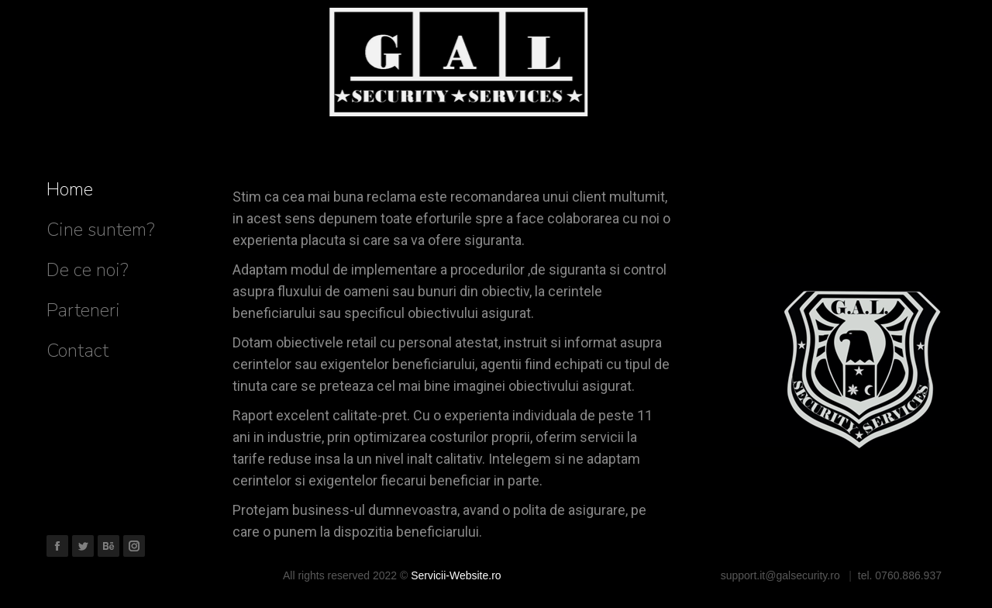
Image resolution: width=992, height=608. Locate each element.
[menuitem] (69, 189)
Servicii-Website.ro (456, 575)
